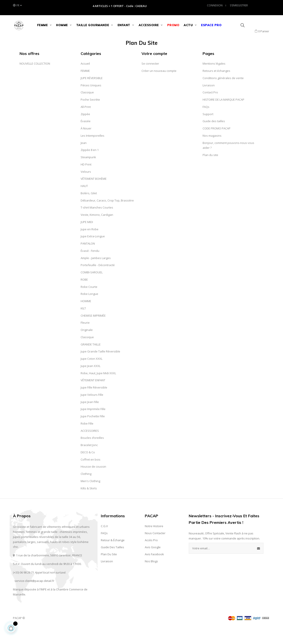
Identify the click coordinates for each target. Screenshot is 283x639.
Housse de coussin (93, 477)
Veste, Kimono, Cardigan (97, 226)
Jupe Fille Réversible (94, 398)
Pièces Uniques (91, 96)
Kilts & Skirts (89, 499)
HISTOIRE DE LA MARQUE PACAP (223, 111)
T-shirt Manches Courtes (97, 218)
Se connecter (150, 74)
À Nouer (86, 139)
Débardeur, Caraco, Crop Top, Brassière (107, 211)
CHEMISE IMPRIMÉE (93, 326)
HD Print (86, 175)
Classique (87, 103)
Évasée (86, 132)
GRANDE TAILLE (91, 355)
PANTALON (88, 254)
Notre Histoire (154, 537)
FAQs (206, 118)
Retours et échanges (216, 82)
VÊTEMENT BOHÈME (94, 190)
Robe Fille (87, 434)
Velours (86, 182)
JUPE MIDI (87, 233)
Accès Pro (151, 551)
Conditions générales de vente (223, 89)
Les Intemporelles (92, 147)
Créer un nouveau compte (159, 82)
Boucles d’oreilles (92, 449)
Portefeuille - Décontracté (98, 276)
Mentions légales (214, 74)
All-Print (86, 118)
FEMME (85, 82)
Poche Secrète (90, 111)
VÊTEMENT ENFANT (93, 391)
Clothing (86, 485)
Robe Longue (89, 305)
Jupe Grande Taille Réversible (100, 362)
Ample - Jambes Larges (96, 269)
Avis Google (153, 558)
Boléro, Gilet (89, 204)
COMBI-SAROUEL (92, 283)
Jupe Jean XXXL (90, 377)
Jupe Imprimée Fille (93, 420)
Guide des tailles (214, 132)
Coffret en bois (90, 470)
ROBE (84, 290)
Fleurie (85, 334)
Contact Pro (210, 103)
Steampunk (88, 168)
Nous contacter (155, 544)
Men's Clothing (90, 492)
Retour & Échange (113, 551)
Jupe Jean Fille (90, 413)
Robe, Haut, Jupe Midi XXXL (98, 384)
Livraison (209, 96)
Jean (84, 154)
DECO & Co (88, 463)
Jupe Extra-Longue (93, 247)
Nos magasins (212, 147)
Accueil (85, 74)
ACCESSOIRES (90, 441)
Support (208, 125)
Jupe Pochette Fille (93, 427)
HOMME (86, 312)
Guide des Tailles (112, 558)
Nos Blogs (151, 572)
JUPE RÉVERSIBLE (92, 89)
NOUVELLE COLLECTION (35, 74)
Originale (87, 341)
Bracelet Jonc (89, 456)
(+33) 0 (17, 583)
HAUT (84, 197)
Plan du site (210, 166)
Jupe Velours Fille (92, 406)
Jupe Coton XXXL (91, 370)
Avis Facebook (154, 565)
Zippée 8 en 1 (90, 161)
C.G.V (104, 537)
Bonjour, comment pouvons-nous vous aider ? (228, 156)
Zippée (85, 125)
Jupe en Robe (89, 240)
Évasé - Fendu (90, 262)
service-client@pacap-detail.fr (34, 592)
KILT (83, 319)
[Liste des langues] (17, 5)
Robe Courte (89, 298)
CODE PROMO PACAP (216, 139)
